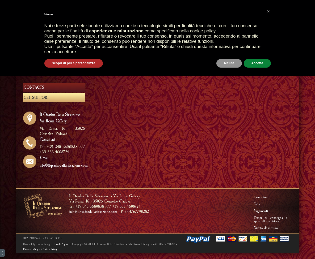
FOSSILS (142, 41)
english (24, 4)
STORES (114, 32)
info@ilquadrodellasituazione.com (64, 165)
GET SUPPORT (223, 63)
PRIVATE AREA (272, 13)
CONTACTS (34, 87)
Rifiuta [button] (229, 246)
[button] (268, 194)
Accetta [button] (257, 246)
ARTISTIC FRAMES (174, 32)
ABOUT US (195, 63)
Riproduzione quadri (236, 32)
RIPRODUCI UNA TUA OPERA (176, 41)
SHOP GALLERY (140, 32)
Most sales (105, 13)
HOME (97, 32)
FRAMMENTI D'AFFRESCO (110, 41)
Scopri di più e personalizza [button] (73, 246)
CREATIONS (202, 32)
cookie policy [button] (202, 213)
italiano (32, 4)
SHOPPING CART (138, 13)
